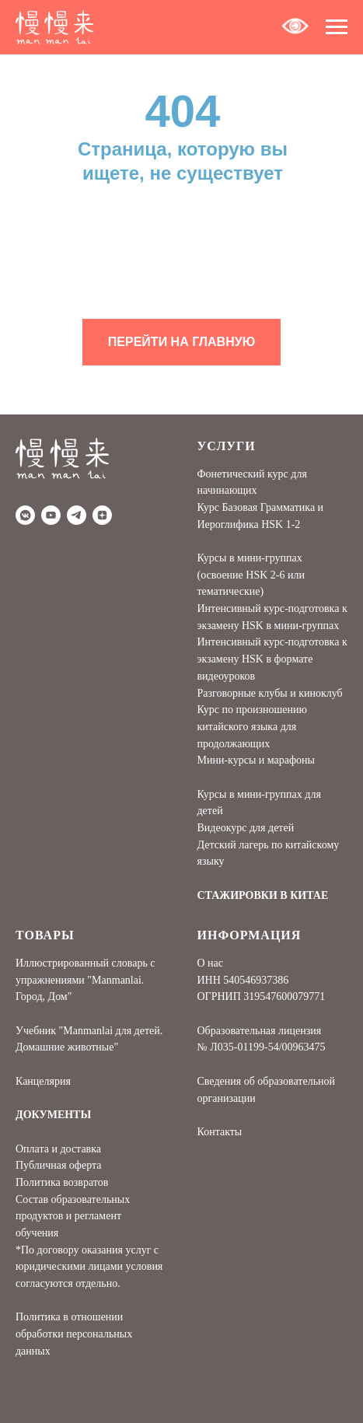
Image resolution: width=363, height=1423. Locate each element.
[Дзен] (102, 515)
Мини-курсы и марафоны (256, 760)
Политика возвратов (62, 1182)
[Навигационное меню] (336, 27)
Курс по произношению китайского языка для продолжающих (252, 726)
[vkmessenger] (25, 515)
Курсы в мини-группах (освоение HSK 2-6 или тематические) (251, 574)
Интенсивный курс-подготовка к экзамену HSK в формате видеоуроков (272, 658)
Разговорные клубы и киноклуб (270, 693)
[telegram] (76, 515)
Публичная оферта (58, 1165)
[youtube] (51, 515)
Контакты (220, 1132)
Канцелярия (43, 1081)
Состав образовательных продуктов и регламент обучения (73, 1216)
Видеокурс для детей (246, 828)
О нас (210, 963)
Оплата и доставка (58, 1149)
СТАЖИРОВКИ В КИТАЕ (263, 895)
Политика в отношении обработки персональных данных (74, 1333)
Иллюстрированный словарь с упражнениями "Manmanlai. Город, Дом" (85, 979)
